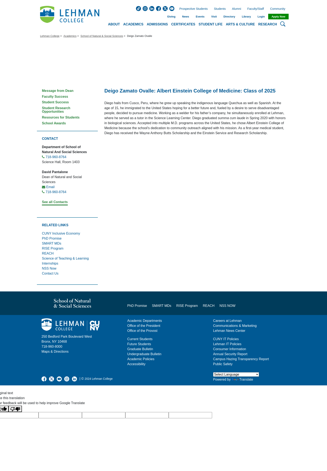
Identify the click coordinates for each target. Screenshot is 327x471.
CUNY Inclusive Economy (61, 233)
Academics (70, 35)
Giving (171, 16)
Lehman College (49, 35)
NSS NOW (227, 305)
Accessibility (136, 364)
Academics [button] (133, 24)
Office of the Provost (142, 330)
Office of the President (143, 325)
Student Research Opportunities (56, 110)
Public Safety (223, 364)
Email (50, 187)
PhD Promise (52, 238)
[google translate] (60, 415)
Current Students (139, 339)
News (185, 16)
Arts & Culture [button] (240, 24)
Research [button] (267, 24)
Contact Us (50, 273)
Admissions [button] (157, 24)
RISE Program (52, 248)
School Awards (54, 123)
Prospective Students (192, 9)
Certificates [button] (183, 24)
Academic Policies (140, 359)
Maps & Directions (55, 351)
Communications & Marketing (235, 325)
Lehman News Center (229, 330)
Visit (214, 16)
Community (279, 9)
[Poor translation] (15, 409)
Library (246, 16)
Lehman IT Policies (227, 344)
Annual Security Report (230, 354)
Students (220, 9)
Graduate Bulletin (140, 349)
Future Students (139, 344)
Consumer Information (229, 349)
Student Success (55, 102)
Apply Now (278, 16)
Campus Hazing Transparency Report (241, 359)
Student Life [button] (211, 24)
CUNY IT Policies (226, 339)
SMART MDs (51, 243)
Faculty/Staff (256, 9)
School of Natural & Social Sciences (101, 35)
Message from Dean (57, 90)
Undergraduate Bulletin (144, 354)
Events (200, 16)
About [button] (114, 24)
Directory (229, 16)
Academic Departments (144, 320)
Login (261, 16)
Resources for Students (60, 117)
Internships (50, 263)
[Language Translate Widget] (236, 374)
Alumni (236, 9)
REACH (48, 253)
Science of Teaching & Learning (65, 258)
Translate (242, 379)
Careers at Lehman (227, 320)
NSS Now (49, 268)
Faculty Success (55, 96)
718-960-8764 (55, 157)
